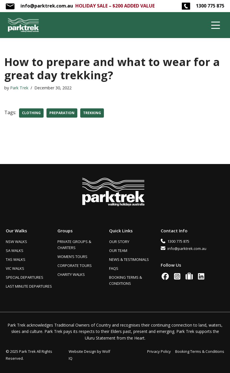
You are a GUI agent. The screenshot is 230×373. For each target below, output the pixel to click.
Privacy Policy (159, 351)
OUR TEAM (118, 250)
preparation (61, 112)
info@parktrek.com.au (46, 6)
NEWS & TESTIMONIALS (129, 259)
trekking (92, 112)
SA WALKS (14, 250)
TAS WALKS (15, 259)
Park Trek (19, 88)
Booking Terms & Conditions (199, 351)
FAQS (113, 268)
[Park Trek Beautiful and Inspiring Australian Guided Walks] (23, 25)
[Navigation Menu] (215, 25)
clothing (31, 112)
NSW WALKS (16, 241)
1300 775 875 (210, 6)
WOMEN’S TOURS (72, 256)
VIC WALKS (15, 268)
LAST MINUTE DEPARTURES (29, 286)
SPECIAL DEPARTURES (24, 277)
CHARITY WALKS (71, 274)
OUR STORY (119, 241)
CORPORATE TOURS (74, 265)
